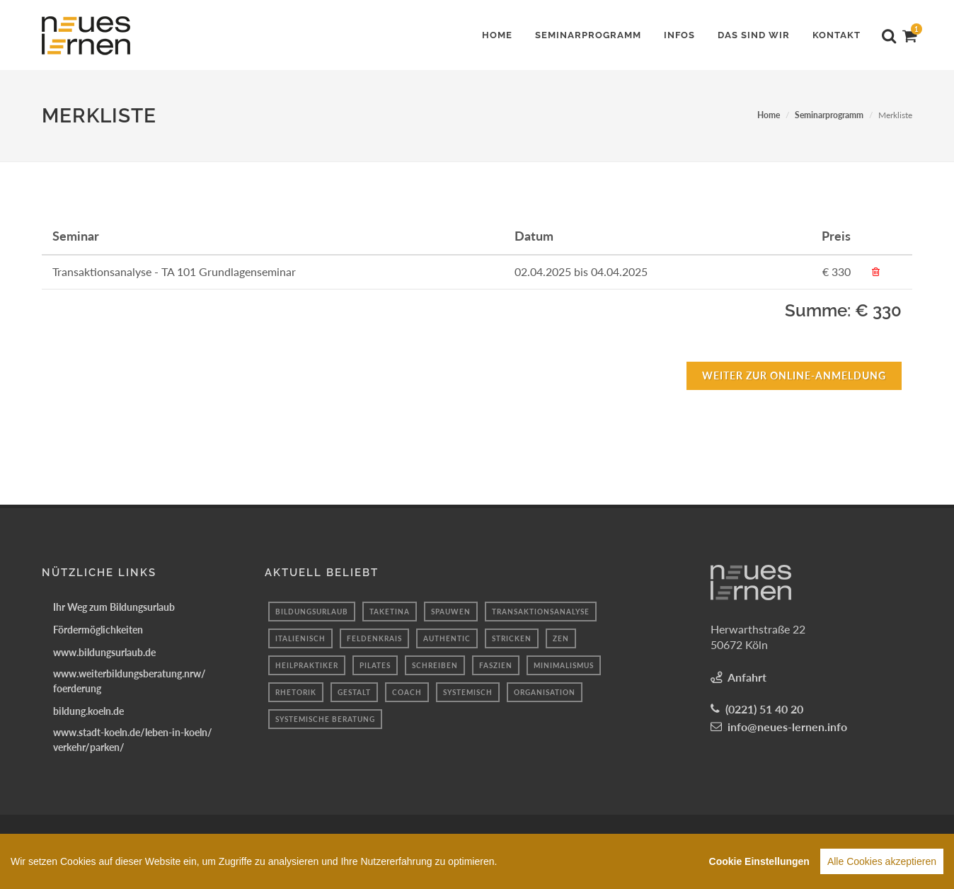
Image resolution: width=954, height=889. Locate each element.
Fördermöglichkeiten (98, 630)
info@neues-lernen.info (787, 726)
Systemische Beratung (325, 719)
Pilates (375, 665)
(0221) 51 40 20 (764, 709)
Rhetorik (295, 692)
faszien (495, 665)
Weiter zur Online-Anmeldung (794, 375)
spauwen (451, 611)
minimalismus (564, 665)
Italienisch (300, 638)
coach (407, 692)
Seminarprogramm (829, 115)
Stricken (511, 638)
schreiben (435, 665)
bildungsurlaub (311, 611)
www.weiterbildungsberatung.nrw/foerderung (129, 680)
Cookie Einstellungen (759, 865)
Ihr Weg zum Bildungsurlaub (114, 607)
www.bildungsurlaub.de (104, 652)
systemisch (468, 692)
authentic (447, 638)
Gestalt (354, 692)
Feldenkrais (374, 638)
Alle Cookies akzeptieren (881, 865)
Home (768, 115)
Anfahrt (747, 677)
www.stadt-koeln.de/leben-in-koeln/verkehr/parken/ (132, 739)
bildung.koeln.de (88, 711)
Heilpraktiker (306, 665)
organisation (544, 692)
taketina (389, 611)
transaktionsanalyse (541, 611)
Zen (561, 638)
